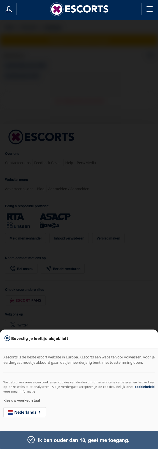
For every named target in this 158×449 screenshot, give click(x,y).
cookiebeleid (145, 386)
